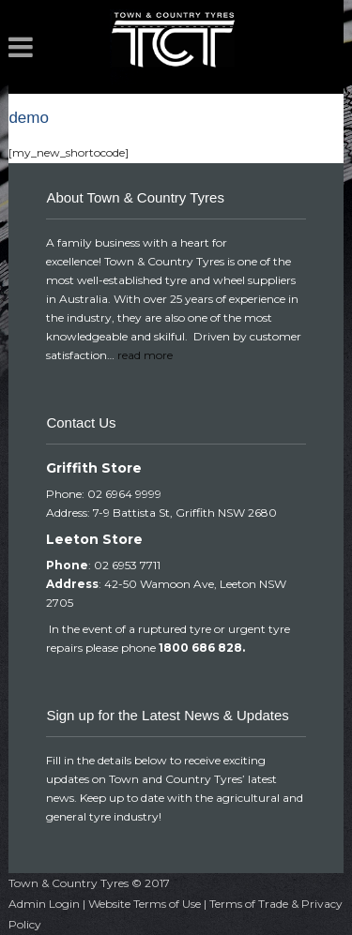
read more (145, 355)
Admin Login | (48, 904)
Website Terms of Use (144, 904)
